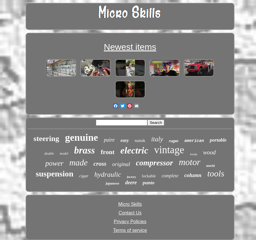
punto (149, 182)
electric (134, 150)
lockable (149, 176)
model (64, 153)
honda (193, 154)
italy (157, 139)
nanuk (140, 140)
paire (109, 140)
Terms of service (130, 230)
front (107, 152)
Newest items (130, 47)
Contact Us (130, 212)
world (210, 165)
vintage (169, 150)
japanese (112, 183)
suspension (54, 173)
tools (215, 173)
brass (84, 150)
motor (189, 162)
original (121, 164)
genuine (81, 137)
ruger (174, 141)
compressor (154, 162)
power (54, 163)
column (193, 175)
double (49, 153)
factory (131, 176)
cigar (84, 176)
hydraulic (107, 174)
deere (131, 182)
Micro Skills (130, 204)
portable (218, 140)
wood (209, 152)
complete (170, 175)
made (78, 162)
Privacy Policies (130, 221)
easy (125, 140)
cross (99, 163)
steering (46, 138)
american (194, 140)
